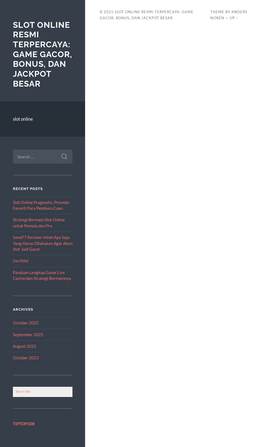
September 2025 (28, 334)
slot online (23, 119)
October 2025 (26, 322)
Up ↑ (234, 18)
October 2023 (26, 357)
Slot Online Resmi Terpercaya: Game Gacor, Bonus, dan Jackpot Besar (42, 54)
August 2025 (25, 346)
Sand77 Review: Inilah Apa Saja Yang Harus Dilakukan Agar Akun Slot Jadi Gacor (42, 243)
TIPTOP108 (24, 423)
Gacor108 (23, 392)
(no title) (21, 260)
